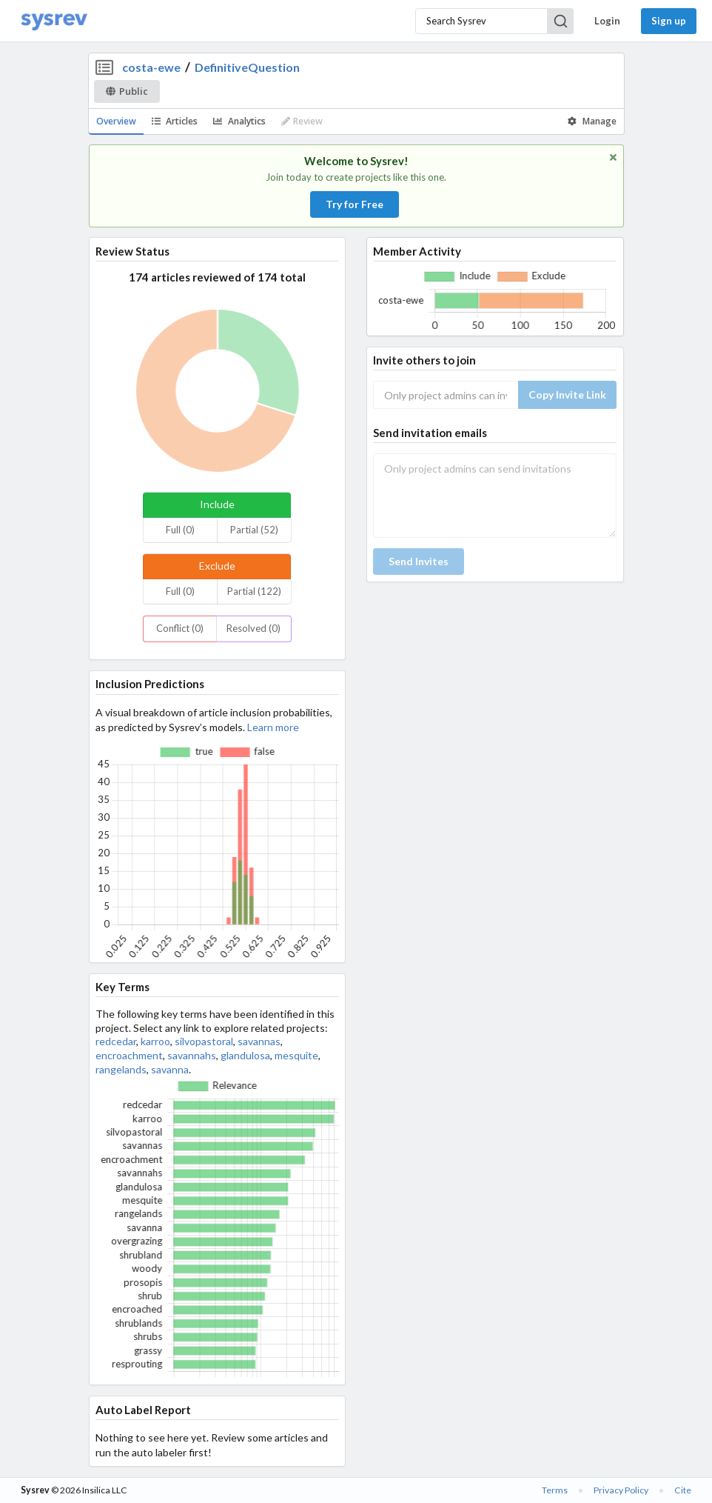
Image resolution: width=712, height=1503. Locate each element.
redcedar (115, 1041)
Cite (682, 1490)
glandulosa (245, 1055)
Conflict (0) (180, 628)
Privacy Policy (621, 1490)
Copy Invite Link (567, 394)
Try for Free (354, 204)
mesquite (296, 1055)
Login (607, 21)
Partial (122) (254, 591)
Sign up (668, 21)
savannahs (191, 1055)
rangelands (121, 1069)
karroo (155, 1041)
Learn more (273, 727)
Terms (555, 1490)
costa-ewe (151, 67)
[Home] (54, 21)
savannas (259, 1041)
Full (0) (180, 530)
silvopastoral (204, 1041)
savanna (170, 1069)
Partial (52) (254, 530)
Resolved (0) (253, 628)
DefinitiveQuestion (247, 67)
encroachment (129, 1055)
